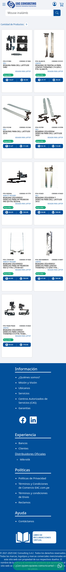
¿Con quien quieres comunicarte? (35, 565)
